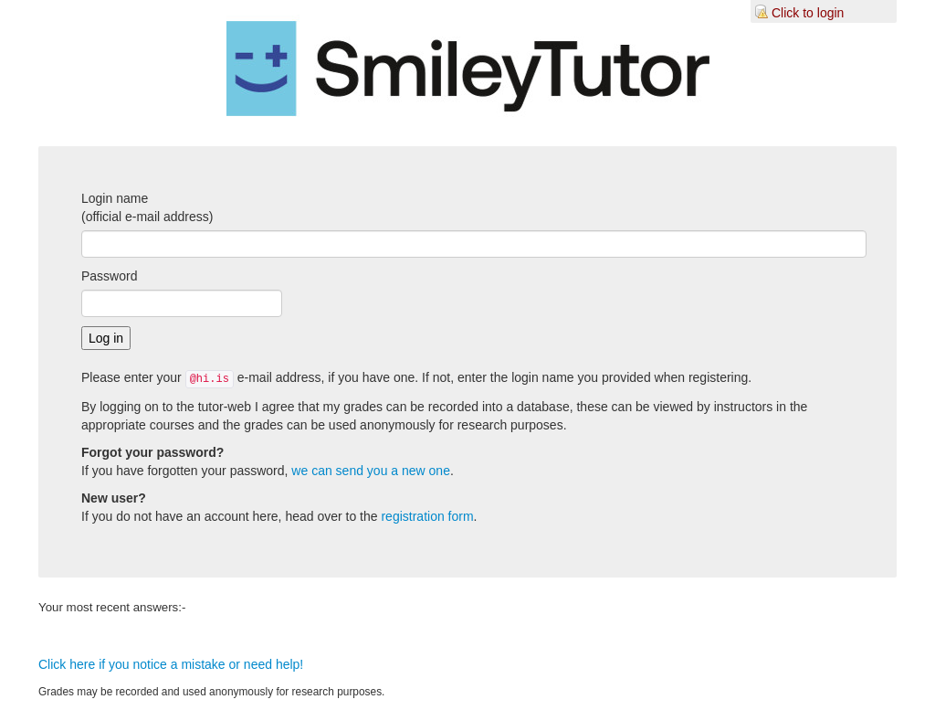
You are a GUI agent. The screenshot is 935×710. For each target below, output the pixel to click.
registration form (427, 516)
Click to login (808, 12)
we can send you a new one (370, 470)
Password (109, 276)
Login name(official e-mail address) (147, 207)
